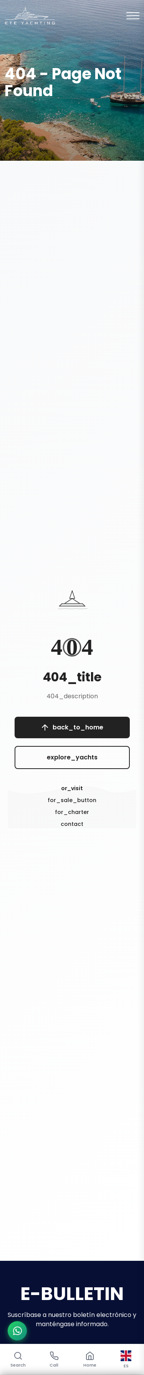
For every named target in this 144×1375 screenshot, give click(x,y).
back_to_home (72, 727)
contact (72, 824)
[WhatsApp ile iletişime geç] (17, 1330)
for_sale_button (72, 800)
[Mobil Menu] (132, 15)
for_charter (72, 812)
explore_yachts (72, 757)
